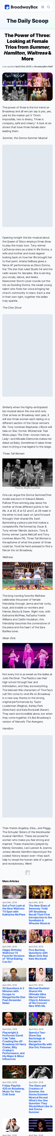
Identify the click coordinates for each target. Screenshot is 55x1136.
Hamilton (7, 728)
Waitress (7, 557)
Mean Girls (8, 638)
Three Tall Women (13, 453)
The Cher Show (11, 307)
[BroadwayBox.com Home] (21, 7)
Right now (37, 611)
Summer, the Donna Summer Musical (24, 138)
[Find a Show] (48, 7)
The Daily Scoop (27, 21)
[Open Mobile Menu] (42, 7)
